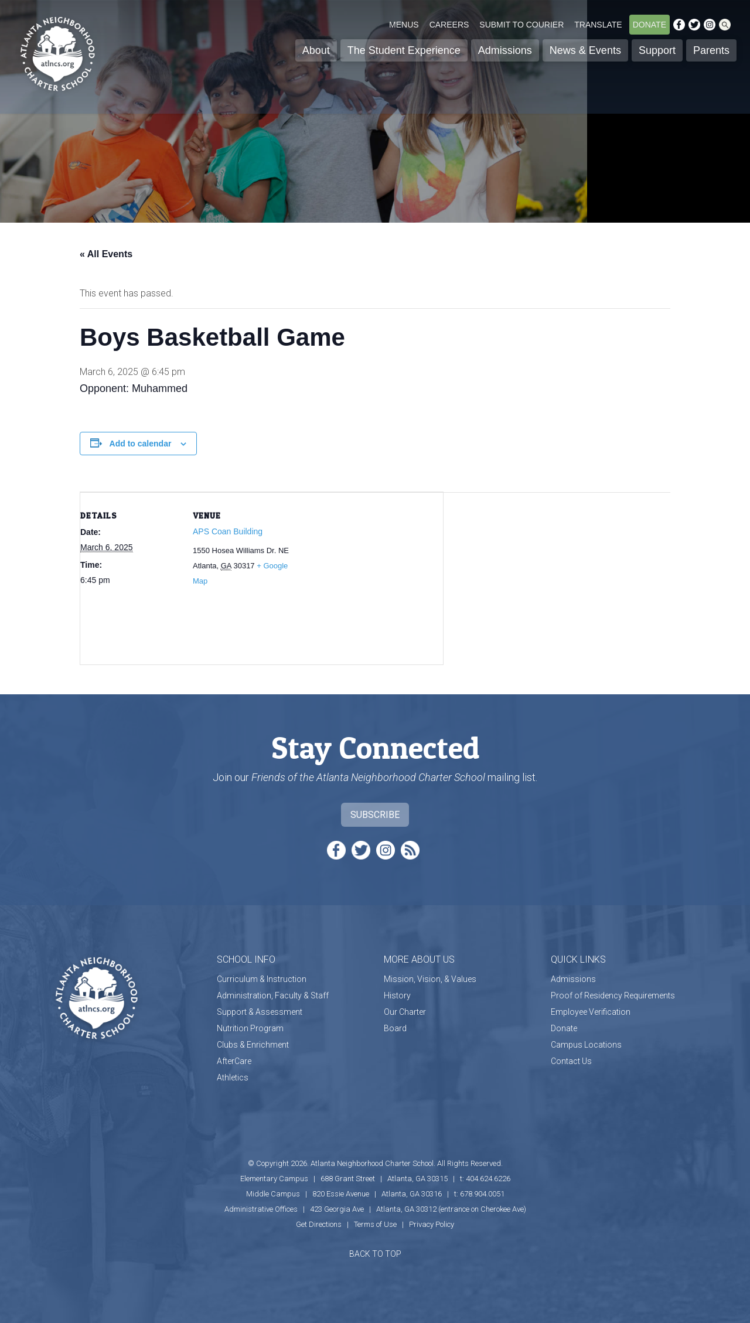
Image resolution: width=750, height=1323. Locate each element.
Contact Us (571, 1061)
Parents (711, 50)
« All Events (106, 254)
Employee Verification (590, 1012)
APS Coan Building (227, 531)
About (316, 50)
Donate (649, 24)
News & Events (585, 50)
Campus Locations (586, 1044)
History (397, 995)
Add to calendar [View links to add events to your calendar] (141, 443)
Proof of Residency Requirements (613, 995)
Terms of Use (375, 1224)
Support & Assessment (259, 1012)
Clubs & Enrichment (253, 1044)
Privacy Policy (431, 1224)
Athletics (232, 1077)
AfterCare (234, 1061)
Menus (404, 24)
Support (657, 50)
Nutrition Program (250, 1028)
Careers (449, 24)
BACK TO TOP (375, 1254)
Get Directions (319, 1224)
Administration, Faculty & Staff (273, 995)
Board (395, 1028)
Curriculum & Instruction (261, 979)
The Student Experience (404, 50)
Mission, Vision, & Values (430, 979)
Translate (598, 24)
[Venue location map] (367, 573)
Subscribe (375, 814)
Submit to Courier (521, 24)
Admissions (505, 50)
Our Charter (405, 1012)
